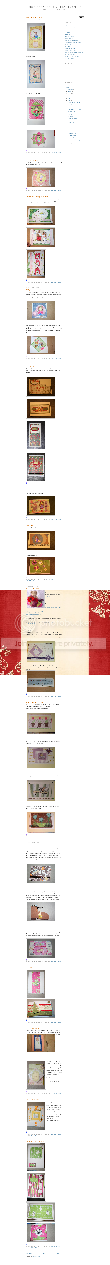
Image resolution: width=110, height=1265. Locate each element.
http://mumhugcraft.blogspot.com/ (34, 614)
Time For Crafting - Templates (72, 56)
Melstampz (67, 46)
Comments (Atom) (36, 1256)
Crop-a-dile (34, 1135)
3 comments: (58, 1134)
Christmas (34, 1247)
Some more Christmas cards (35, 1141)
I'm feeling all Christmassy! (74, 140)
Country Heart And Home (71, 29)
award (32, 624)
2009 (67, 87)
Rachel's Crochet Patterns (70, 50)
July (69, 96)
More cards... (30, 525)
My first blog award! (32, 588)
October (70, 91)
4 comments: (58, 152)
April (69, 143)
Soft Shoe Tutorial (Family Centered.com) (74, 52)
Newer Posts (29, 1253)
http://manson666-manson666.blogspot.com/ (36, 611)
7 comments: (58, 282)
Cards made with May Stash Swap (37, 197)
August (69, 93)
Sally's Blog (48, 596)
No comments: (31, 580)
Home (44, 1253)
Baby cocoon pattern (69, 25)
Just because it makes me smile (55, 7)
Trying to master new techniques (36, 702)
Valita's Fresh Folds (69, 58)
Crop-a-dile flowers (32, 1099)
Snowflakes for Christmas (34, 968)
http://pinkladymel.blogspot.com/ (33, 612)
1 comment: (57, 1246)
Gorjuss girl (30, 491)
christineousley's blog (70, 27)
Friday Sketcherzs (69, 38)
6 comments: (58, 190)
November (70, 89)
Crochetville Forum (69, 36)
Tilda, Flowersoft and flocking (36, 290)
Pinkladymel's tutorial (70, 48)
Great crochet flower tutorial (71, 40)
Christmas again (31, 366)
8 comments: (58, 1022)
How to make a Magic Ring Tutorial (73, 42)
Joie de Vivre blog (69, 44)
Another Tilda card (32, 160)
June (69, 98)
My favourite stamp (32, 1028)
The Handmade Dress (70, 54)
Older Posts (59, 1253)
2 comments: (58, 519)
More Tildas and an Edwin (34, 17)
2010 (67, 85)
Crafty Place (67, 34)
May (69, 100)
